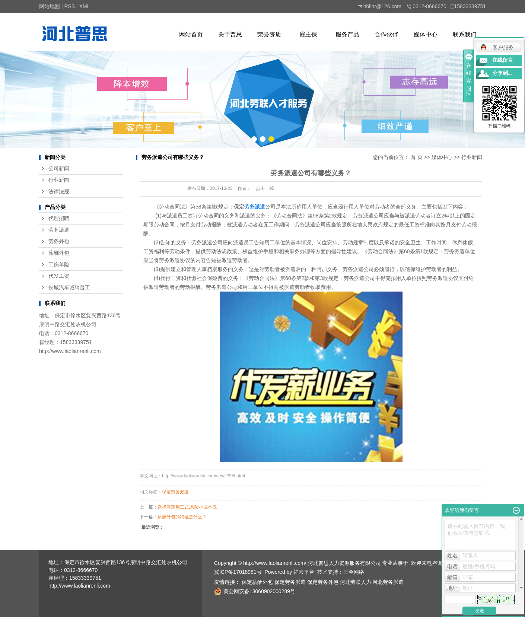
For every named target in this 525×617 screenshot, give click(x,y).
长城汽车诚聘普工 (69, 287)
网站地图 (49, 6)
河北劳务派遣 (388, 582)
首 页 (417, 157)
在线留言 (502, 60)
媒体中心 (426, 34)
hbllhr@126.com (382, 6)
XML (84, 6)
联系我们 (465, 34)
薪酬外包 (58, 253)
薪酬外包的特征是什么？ (182, 516)
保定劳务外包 (322, 582)
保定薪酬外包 (257, 582)
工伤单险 (58, 264)
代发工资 (58, 276)
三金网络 (353, 572)
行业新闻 (58, 180)
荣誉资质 (269, 34)
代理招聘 (58, 218)
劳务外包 (58, 241)
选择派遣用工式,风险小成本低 (187, 507)
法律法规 (58, 191)
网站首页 (191, 34)
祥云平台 (303, 572)
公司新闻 (58, 168)
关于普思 (230, 34)
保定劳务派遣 (175, 491)
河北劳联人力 (355, 582)
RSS (69, 6)
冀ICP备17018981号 (238, 572)
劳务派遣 (58, 230)
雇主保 (308, 34)
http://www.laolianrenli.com (70, 351)
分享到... (502, 73)
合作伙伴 (386, 34)
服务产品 (347, 34)
